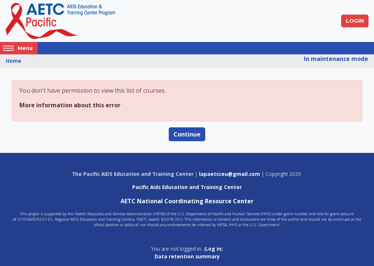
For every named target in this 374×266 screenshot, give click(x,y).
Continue (187, 134)
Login (355, 21)
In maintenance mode (336, 59)
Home (13, 60)
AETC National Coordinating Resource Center (187, 201)
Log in (213, 248)
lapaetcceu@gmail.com (229, 173)
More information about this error (70, 105)
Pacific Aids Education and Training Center (187, 187)
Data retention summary (187, 256)
